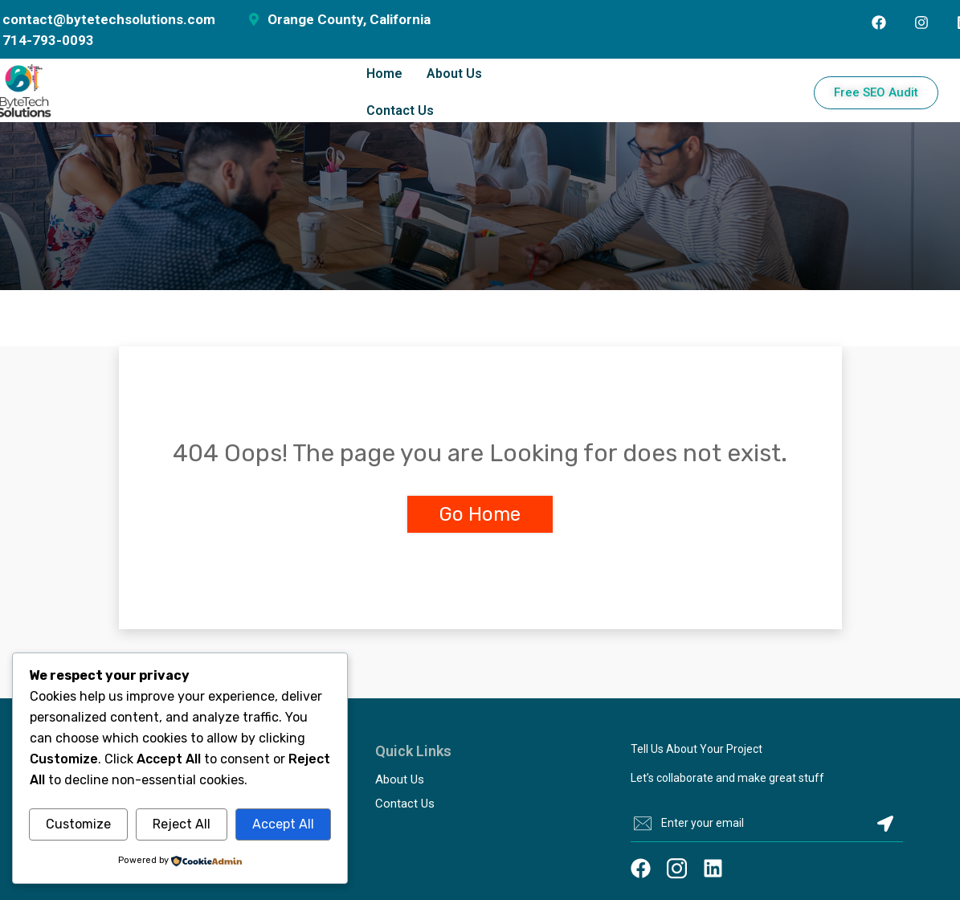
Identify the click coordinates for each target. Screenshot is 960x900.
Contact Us (400, 110)
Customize (78, 824)
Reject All (181, 824)
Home (384, 73)
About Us (454, 73)
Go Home (480, 514)
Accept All (283, 824)
